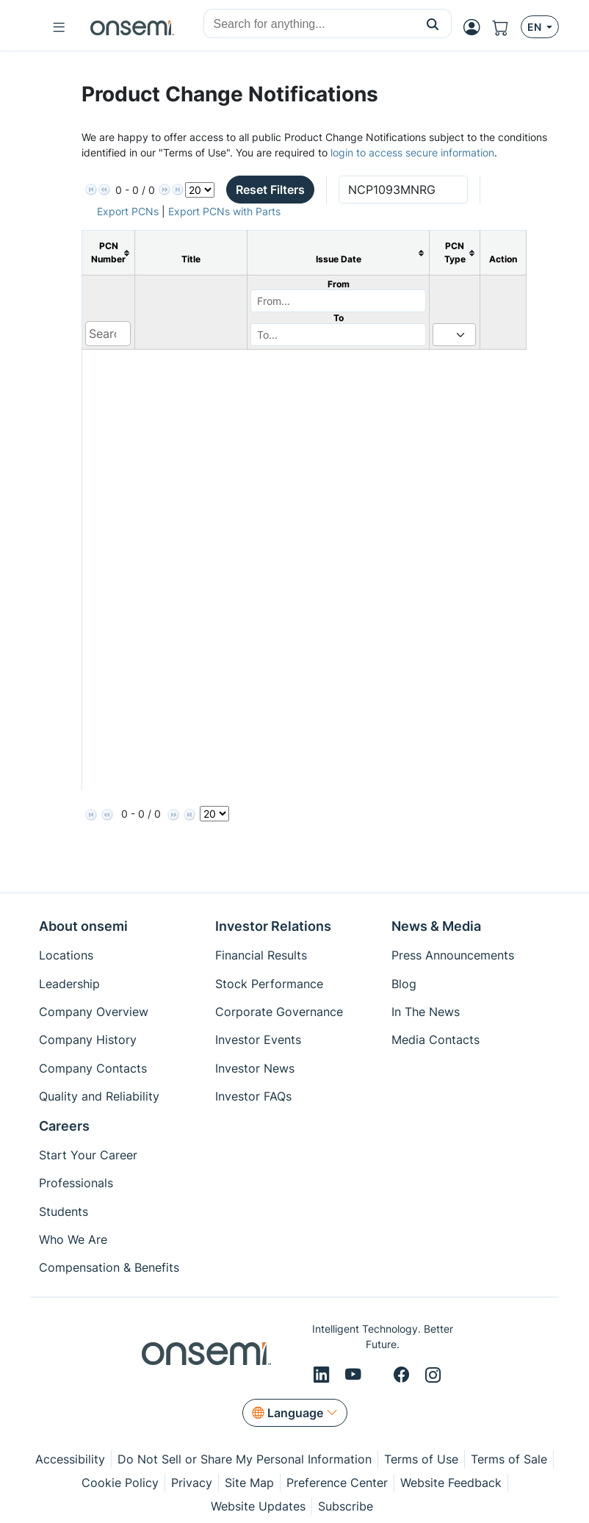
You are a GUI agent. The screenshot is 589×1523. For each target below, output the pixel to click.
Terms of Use (421, 1459)
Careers (64, 1126)
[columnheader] (108, 253)
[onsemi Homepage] (132, 27)
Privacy (191, 1482)
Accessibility (70, 1459)
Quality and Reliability (99, 1096)
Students (63, 1211)
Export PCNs (128, 211)
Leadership (69, 983)
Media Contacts (435, 1039)
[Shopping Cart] (506, 27)
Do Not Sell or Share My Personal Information (245, 1459)
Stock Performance (269, 983)
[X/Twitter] (379, 1375)
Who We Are (73, 1239)
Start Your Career (88, 1155)
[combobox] (309, 24)
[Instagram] (433, 1375)
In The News (425, 1011)
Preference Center (337, 1482)
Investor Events (258, 1039)
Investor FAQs (253, 1096)
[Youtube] (355, 1375)
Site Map (249, 1482)
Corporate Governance (279, 1011)
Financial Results (261, 955)
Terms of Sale (509, 1459)
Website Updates (258, 1506)
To (338, 317)
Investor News (254, 1068)
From (339, 283)
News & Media (436, 926)
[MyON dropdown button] (476, 27)
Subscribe (345, 1506)
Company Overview (93, 1011)
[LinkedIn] (323, 1375)
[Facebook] (403, 1375)
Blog (403, 983)
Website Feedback (451, 1482)
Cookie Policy (120, 1482)
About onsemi (83, 926)
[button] (433, 23)
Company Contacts (93, 1068)
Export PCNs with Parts (224, 211)
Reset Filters (270, 189)
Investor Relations (273, 926)
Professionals (76, 1182)
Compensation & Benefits (109, 1267)
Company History (88, 1039)
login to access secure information (412, 152)
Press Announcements (452, 955)
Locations (66, 955)
